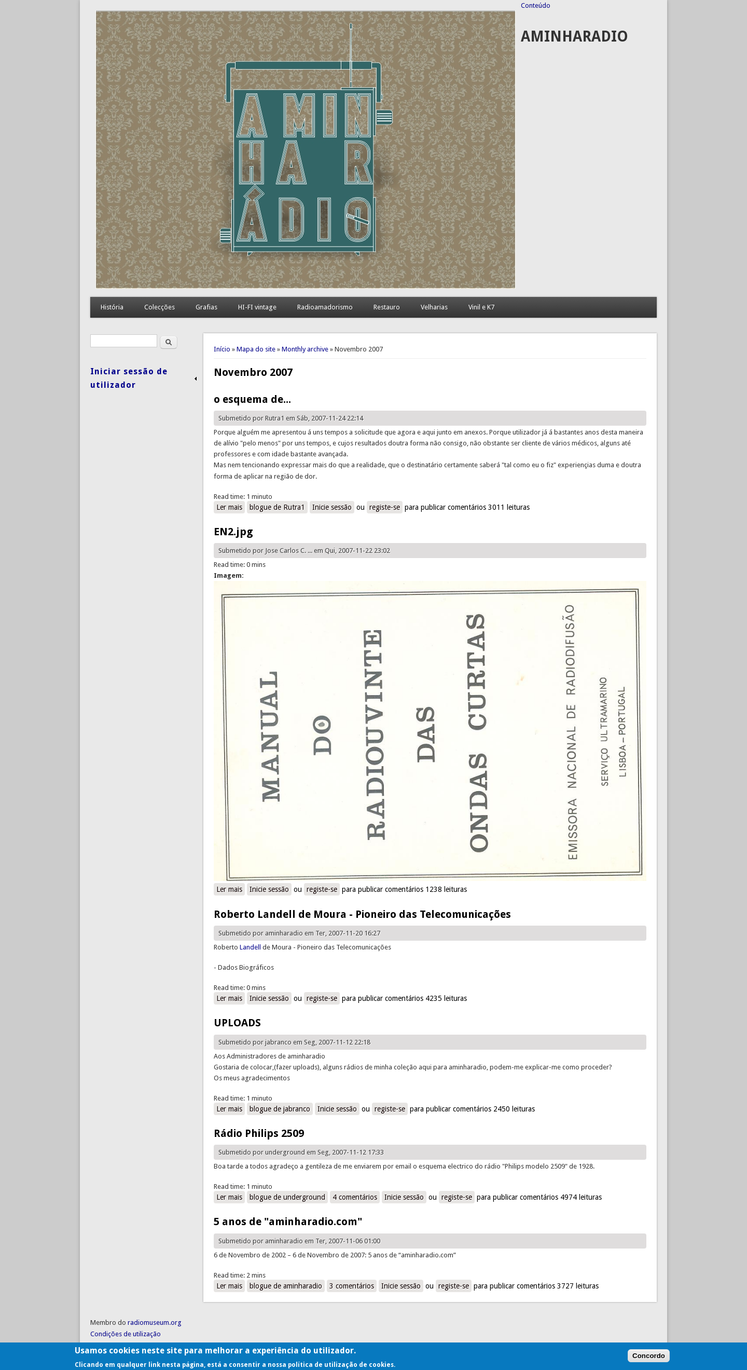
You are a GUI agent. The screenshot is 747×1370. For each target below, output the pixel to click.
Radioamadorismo (325, 307)
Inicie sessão (332, 507)
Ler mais (230, 506)
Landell (250, 947)
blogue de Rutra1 (277, 507)
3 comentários (351, 1286)
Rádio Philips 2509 (259, 1133)
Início (222, 349)
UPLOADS (237, 1022)
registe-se (384, 507)
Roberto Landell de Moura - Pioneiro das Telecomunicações (362, 914)
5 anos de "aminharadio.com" (288, 1221)
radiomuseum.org (155, 1322)
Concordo (648, 1359)
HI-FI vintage (257, 307)
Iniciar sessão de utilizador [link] (129, 378)
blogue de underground (287, 1197)
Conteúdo (535, 5)
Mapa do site (256, 349)
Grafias (206, 307)
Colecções (159, 307)
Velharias (434, 307)
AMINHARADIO (574, 36)
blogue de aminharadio (286, 1286)
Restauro (387, 307)
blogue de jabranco (280, 1109)
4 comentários (355, 1197)
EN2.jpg (233, 531)
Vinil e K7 (481, 307)
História (112, 307)
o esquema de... (252, 399)
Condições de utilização (125, 1334)
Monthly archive (305, 349)
